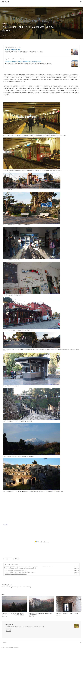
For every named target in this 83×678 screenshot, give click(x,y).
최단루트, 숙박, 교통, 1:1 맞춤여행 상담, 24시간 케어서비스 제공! (24, 52)
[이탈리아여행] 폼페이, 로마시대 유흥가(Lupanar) (15, 574)
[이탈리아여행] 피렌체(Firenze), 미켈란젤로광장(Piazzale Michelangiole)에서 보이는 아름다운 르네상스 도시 (27, 567)
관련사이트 (4, 642)
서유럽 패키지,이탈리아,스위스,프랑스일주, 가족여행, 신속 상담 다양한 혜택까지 (28, 63)
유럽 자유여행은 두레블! (13, 50)
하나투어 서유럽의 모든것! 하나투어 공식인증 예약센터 (23, 61)
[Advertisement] (41, 542)
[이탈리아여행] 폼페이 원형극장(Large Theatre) (14, 570)
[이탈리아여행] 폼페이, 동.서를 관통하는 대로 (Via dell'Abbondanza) (19, 572)
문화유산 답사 (5, 2)
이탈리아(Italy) (7, 564)
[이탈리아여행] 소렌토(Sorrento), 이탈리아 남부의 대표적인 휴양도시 (19, 568)
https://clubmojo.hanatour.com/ (13, 59)
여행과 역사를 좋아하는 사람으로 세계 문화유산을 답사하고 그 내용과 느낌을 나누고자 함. (24, 626)
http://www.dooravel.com (11, 47)
